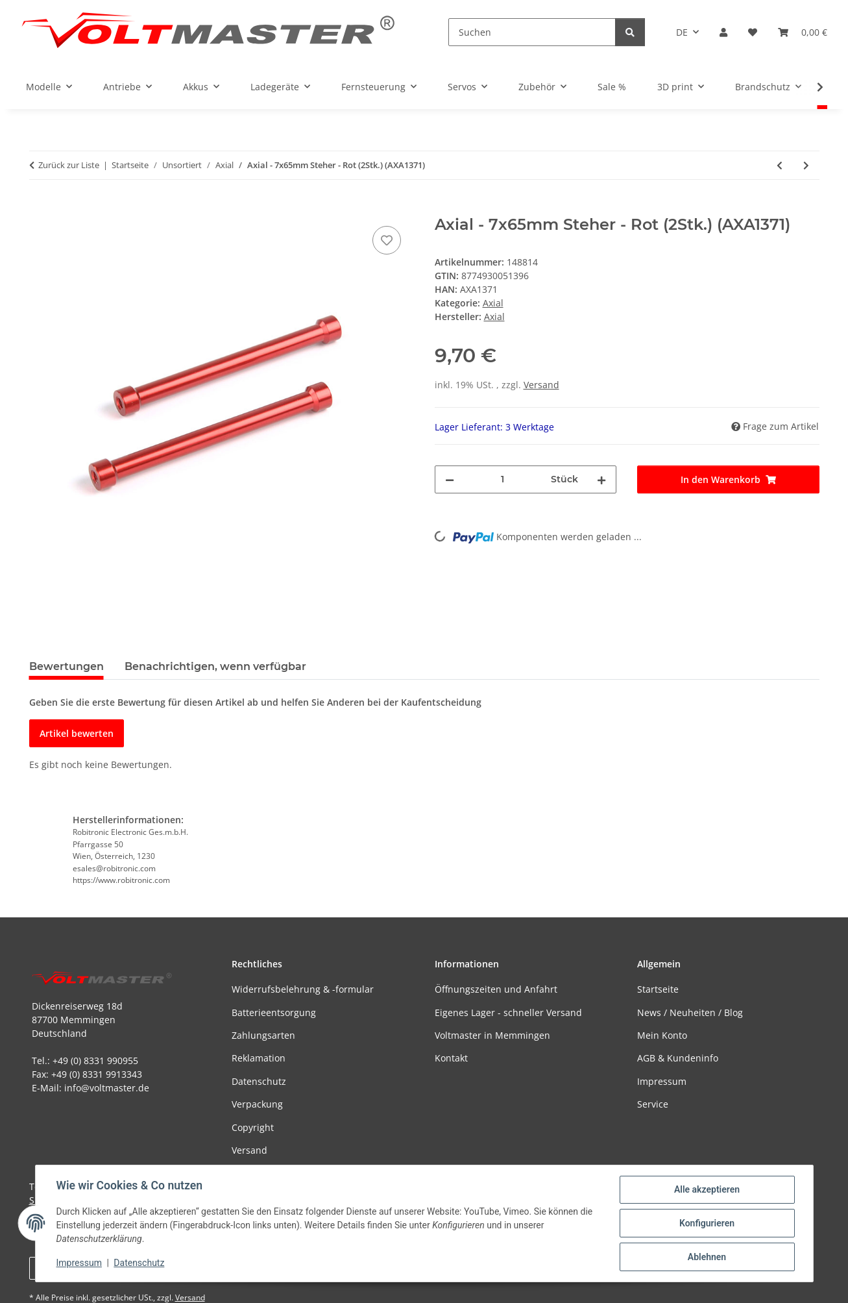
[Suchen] (532, 32)
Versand (541, 384)
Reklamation (258, 1058)
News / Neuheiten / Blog (690, 1012)
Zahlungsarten (263, 1035)
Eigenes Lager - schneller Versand (508, 1012)
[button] (723, 32)
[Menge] (502, 479)
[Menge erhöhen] (601, 479)
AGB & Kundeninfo (677, 1058)
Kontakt (451, 1058)
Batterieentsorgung (274, 1012)
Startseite (658, 989)
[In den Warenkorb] (39, 208)
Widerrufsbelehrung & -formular (303, 989)
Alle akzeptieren (707, 1189)
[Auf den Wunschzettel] (386, 240)
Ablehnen (707, 1257)
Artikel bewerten (77, 733)
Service (652, 1104)
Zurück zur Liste (68, 165)
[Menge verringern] (449, 479)
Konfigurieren (706, 1223)
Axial (493, 303)
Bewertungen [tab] (66, 666)
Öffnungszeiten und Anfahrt (496, 989)
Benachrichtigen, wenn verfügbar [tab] (215, 666)
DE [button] (682, 32)
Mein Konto (662, 1035)
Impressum (79, 1263)
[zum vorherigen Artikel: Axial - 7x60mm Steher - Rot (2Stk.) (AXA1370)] (779, 165)
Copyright (253, 1127)
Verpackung (257, 1104)
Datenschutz (139, 1263)
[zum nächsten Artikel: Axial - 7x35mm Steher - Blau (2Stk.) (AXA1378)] (806, 165)
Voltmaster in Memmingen (492, 1035)
